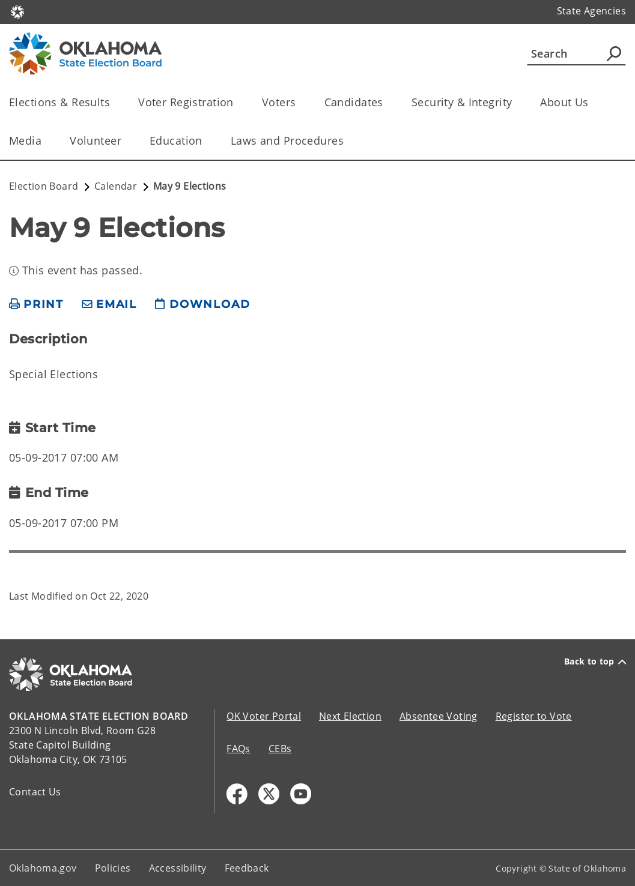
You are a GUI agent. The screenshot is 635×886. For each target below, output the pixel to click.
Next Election (350, 716)
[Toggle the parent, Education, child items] (206, 141)
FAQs (238, 748)
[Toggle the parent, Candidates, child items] (387, 102)
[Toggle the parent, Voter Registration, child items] (238, 102)
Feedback (247, 868)
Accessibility (178, 868)
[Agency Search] (614, 53)
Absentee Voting (439, 716)
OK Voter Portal (263, 716)
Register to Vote (534, 716)
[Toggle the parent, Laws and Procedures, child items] (347, 141)
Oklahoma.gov (43, 868)
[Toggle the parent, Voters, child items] (300, 102)
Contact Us (35, 791)
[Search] (576, 53)
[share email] (109, 305)
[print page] (36, 305)
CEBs (280, 748)
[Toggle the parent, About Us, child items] (593, 102)
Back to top (595, 661)
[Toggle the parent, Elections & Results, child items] (114, 102)
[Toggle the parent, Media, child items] (45, 141)
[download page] (202, 305)
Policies (113, 868)
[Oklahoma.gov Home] (17, 11)
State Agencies (591, 10)
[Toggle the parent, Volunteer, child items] (125, 141)
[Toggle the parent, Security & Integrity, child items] (516, 102)
